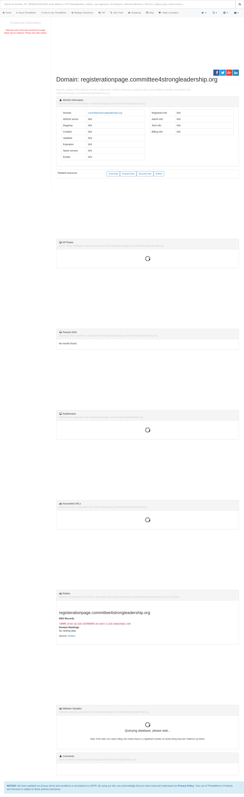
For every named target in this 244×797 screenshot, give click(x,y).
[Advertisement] (25, 60)
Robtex (159, 174)
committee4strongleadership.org (105, 112)
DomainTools (128, 174)
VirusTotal (113, 174)
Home (7, 13)
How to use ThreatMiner (53, 13)
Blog (150, 13)
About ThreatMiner (26, 13)
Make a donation (168, 13)
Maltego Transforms (82, 13)
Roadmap (134, 13)
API (101, 13)
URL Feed (116, 13)
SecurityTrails (145, 174)
